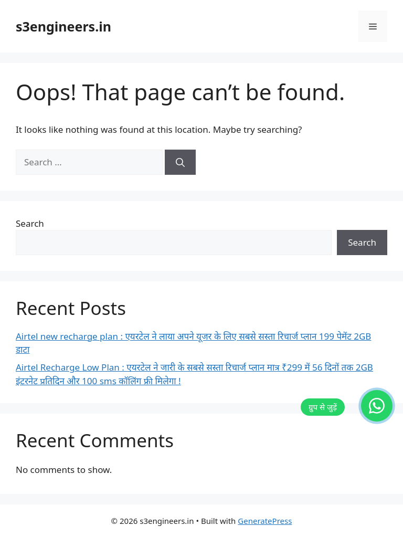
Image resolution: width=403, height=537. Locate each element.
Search (30, 223)
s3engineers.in (63, 26)
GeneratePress (265, 520)
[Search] (180, 162)
